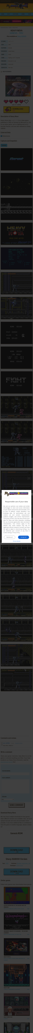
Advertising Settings (21, 529)
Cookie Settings (7, 532)
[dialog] (16, 516)
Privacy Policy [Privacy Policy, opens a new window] (16, 532)
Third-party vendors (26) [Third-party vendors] (10, 518)
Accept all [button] (23, 537)
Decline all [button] (10, 537)
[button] (16, 541)
